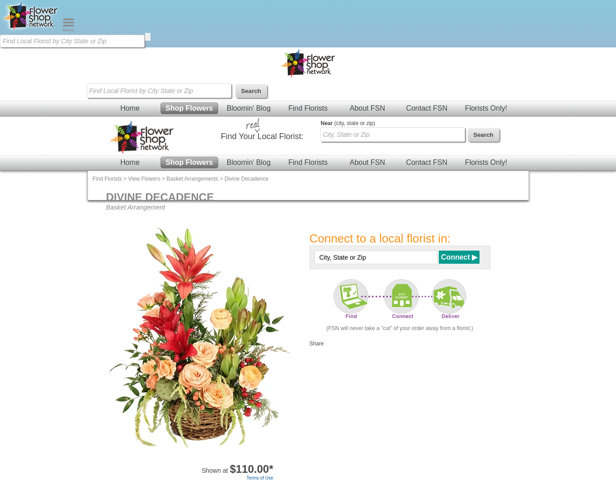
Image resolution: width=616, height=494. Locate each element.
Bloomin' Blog (248, 108)
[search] (147, 37)
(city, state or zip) (348, 123)
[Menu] (68, 30)
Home (130, 108)
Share (317, 343)
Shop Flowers (189, 108)
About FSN (367, 108)
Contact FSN (426, 108)
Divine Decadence (246, 179)
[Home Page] (31, 30)
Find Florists (308, 108)
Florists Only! (486, 108)
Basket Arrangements (192, 179)
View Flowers (144, 179)
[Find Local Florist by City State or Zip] (72, 41)
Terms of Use (260, 477)
